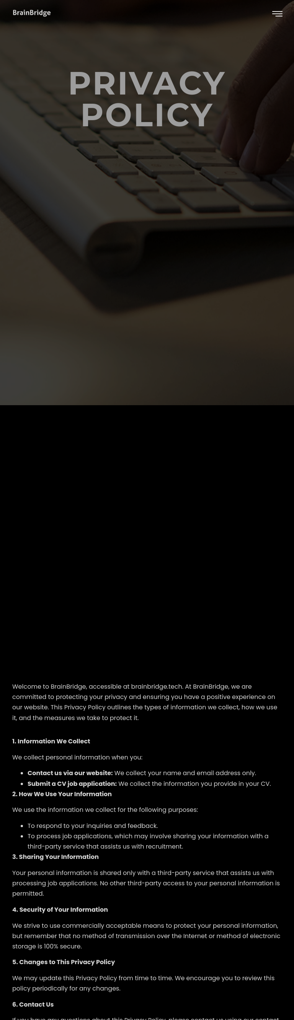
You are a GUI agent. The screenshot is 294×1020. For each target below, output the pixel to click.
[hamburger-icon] (277, 14)
